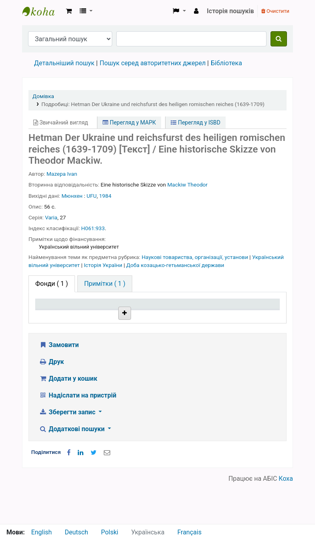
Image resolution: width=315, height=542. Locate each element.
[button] (69, 11)
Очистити (275, 11)
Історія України (103, 265)
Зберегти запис (68, 452)
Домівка (43, 96)
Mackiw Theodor (188, 184)
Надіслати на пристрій (77, 436)
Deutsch (76, 532)
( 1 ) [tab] (51, 283)
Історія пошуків (230, 11)
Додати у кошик (68, 419)
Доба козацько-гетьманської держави (175, 265)
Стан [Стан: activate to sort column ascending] (193, 315)
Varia (51, 217)
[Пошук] (279, 38)
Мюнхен (72, 196)
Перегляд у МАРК (129, 122)
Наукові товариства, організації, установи (195, 257)
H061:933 (93, 228)
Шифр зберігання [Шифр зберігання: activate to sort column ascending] (153, 311)
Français (189, 532)
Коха (286, 519)
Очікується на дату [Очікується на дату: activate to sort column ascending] (251, 311)
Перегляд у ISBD (195, 122)
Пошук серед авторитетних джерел (153, 63)
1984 (105, 196)
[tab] (104, 283)
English (41, 532)
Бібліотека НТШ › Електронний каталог (42, 11)
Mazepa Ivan (61, 174)
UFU (92, 196)
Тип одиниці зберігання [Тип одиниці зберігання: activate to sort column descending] (56, 311)
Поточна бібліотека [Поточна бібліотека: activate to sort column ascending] (103, 311)
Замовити (59, 385)
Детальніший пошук (64, 63)
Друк (51, 402)
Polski (109, 532)
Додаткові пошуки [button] (72, 469)
